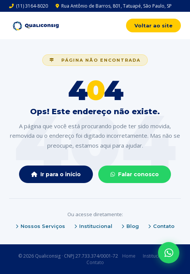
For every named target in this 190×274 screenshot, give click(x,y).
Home (129, 256)
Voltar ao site (153, 25)
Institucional (93, 226)
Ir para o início (56, 174)
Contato (161, 226)
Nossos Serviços (40, 226)
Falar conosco (134, 174)
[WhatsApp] (168, 252)
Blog (130, 226)
